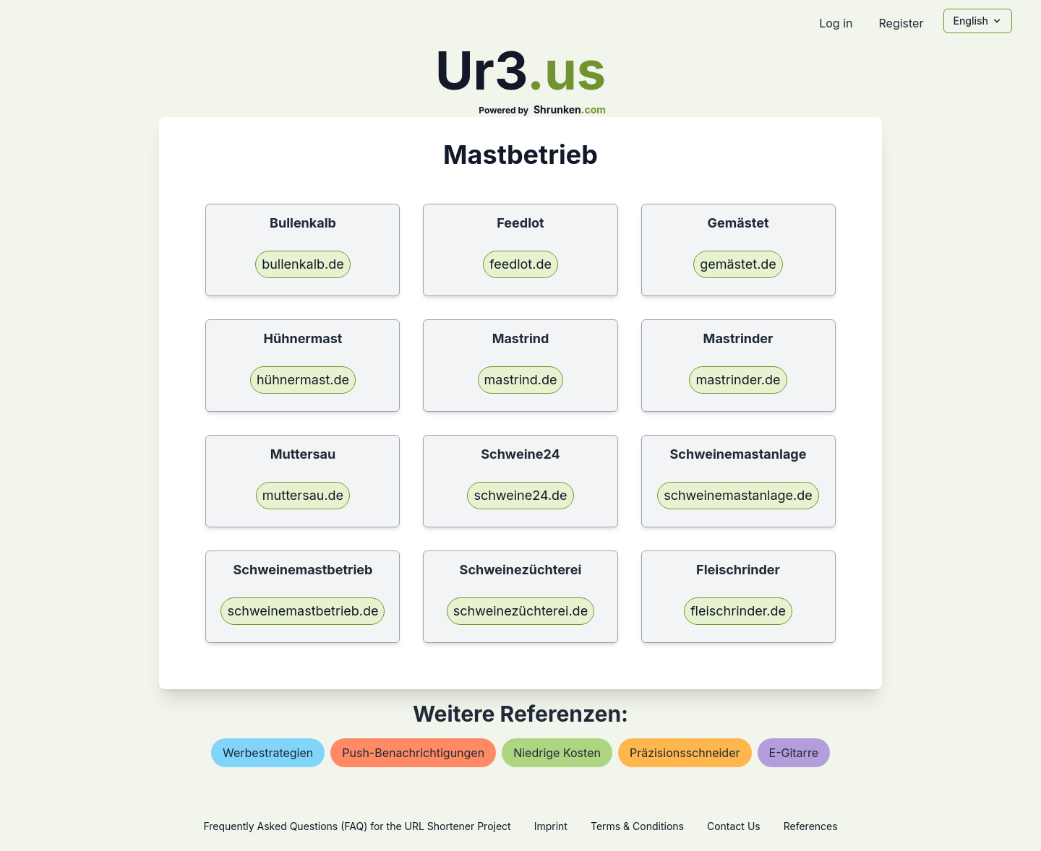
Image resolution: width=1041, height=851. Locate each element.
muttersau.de (302, 495)
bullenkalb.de (303, 264)
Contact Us (734, 826)
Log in (835, 23)
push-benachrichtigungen (413, 753)
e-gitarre (793, 753)
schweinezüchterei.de (520, 610)
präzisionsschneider (685, 753)
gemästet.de (738, 264)
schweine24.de (520, 495)
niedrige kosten (557, 753)
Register (900, 23)
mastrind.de (520, 379)
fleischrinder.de (738, 610)
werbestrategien (268, 753)
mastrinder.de (737, 379)
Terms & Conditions (637, 826)
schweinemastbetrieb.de (302, 610)
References (811, 826)
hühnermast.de (303, 379)
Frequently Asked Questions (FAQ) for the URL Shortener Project (356, 826)
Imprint (550, 826)
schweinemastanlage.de (738, 495)
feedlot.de (520, 264)
